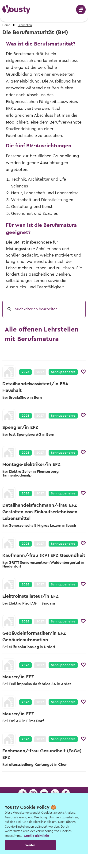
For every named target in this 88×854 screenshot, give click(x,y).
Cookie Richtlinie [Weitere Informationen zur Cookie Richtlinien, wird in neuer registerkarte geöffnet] (36, 835)
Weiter (30, 845)
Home (6, 25)
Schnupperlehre (63, 372)
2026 (25, 372)
